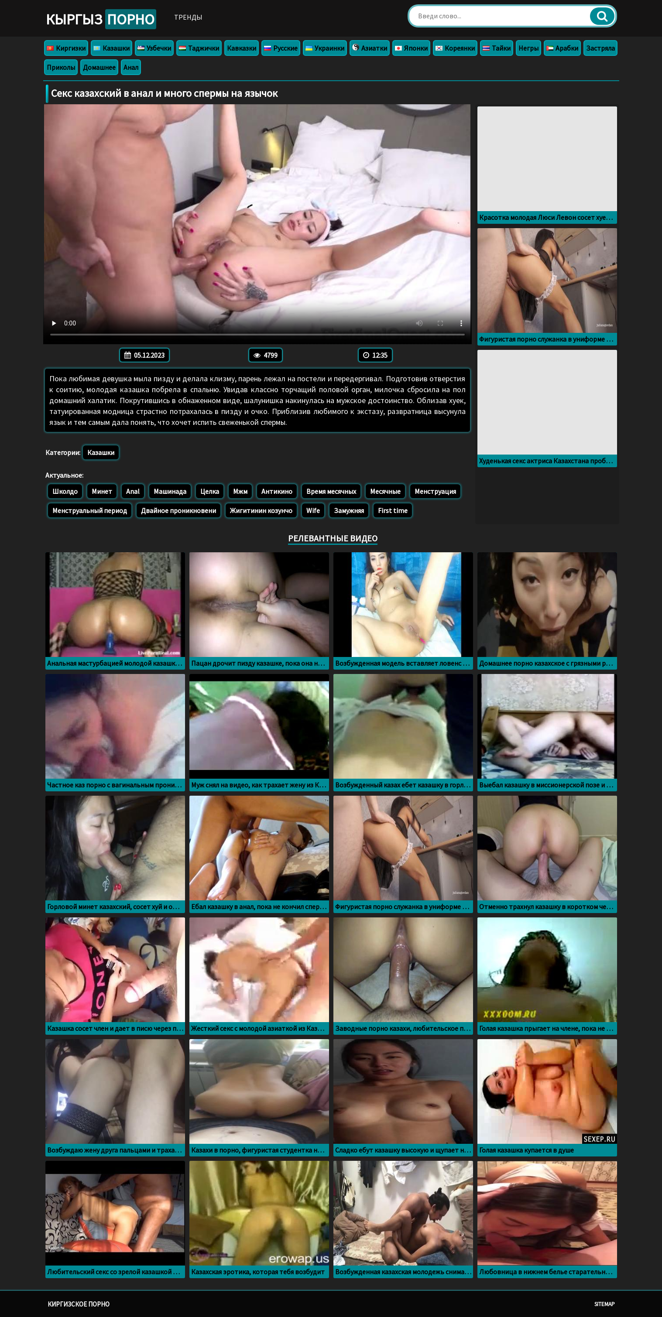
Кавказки (241, 48)
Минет (102, 491)
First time (393, 510)
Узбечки (154, 48)
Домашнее (99, 67)
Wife (313, 510)
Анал (130, 67)
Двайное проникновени (178, 510)
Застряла (600, 48)
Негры (528, 48)
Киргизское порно (79, 1304)
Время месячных (331, 491)
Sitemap (604, 1304)
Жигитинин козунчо (261, 510)
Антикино (276, 491)
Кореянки (455, 48)
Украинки (324, 48)
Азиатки (369, 48)
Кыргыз (101, 19)
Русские (281, 48)
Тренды (188, 17)
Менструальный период (89, 510)
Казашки (111, 48)
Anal (133, 491)
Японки (411, 48)
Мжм (240, 491)
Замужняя (349, 510)
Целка (209, 491)
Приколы (61, 67)
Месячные (385, 491)
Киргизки (66, 48)
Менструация (435, 491)
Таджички (199, 48)
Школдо (65, 491)
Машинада (170, 491)
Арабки (562, 48)
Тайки (497, 48)
